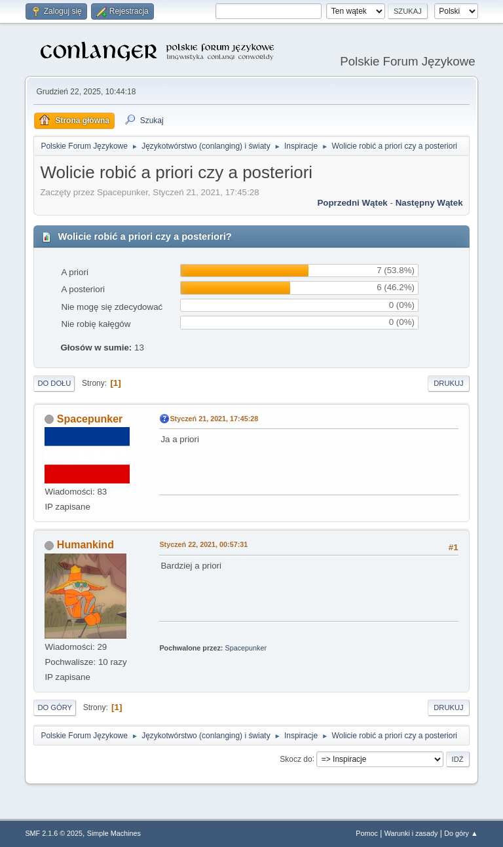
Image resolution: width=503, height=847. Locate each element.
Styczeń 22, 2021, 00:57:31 (203, 544)
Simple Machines (114, 833)
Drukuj (448, 383)
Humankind (85, 544)
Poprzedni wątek (352, 203)
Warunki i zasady (411, 833)
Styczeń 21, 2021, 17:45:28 (214, 419)
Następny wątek (429, 203)
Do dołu (54, 383)
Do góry (54, 707)
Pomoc (367, 833)
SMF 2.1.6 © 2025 (54, 833)
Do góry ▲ (460, 833)
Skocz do (296, 758)
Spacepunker (89, 418)
